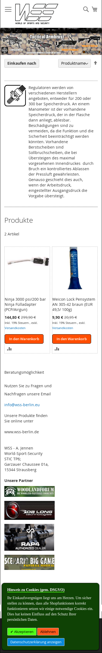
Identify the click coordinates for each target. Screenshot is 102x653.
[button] (9, 348)
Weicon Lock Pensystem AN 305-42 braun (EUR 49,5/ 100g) (73, 304)
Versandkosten (15, 328)
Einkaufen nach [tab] (21, 63)
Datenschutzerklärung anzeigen (35, 641)
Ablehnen (48, 631)
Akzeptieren (23, 631)
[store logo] (36, 14)
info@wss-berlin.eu (22, 404)
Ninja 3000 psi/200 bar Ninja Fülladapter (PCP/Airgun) (25, 304)
